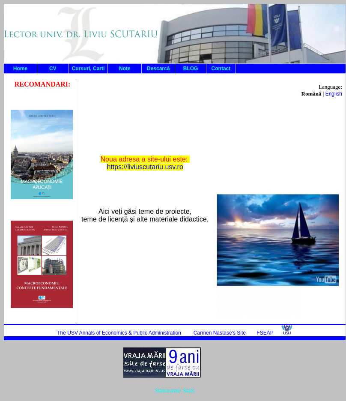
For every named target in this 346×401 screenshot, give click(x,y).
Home (20, 69)
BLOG (190, 69)
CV (53, 69)
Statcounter (168, 391)
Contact (221, 69)
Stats (188, 391)
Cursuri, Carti (88, 69)
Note (125, 69)
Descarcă (158, 69)
